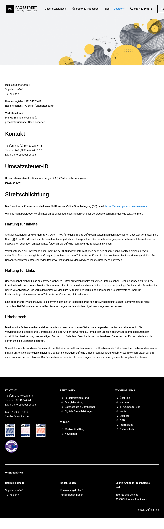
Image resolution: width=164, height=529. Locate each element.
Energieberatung (74, 402)
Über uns (125, 397)
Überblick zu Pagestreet (86, 9)
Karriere (124, 402)
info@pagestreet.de (24, 404)
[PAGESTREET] (21, 10)
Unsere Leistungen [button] (56, 9)
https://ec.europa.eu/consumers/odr (126, 206)
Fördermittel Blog (74, 429)
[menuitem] (56, 10)
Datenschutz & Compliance (80, 406)
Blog (107, 9)
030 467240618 (144, 9)
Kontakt (124, 411)
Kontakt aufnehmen (147, 509)
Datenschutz (127, 429)
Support (124, 415)
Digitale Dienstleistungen (79, 411)
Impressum (126, 424)
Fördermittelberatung (77, 397)
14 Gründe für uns (130, 406)
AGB (122, 420)
